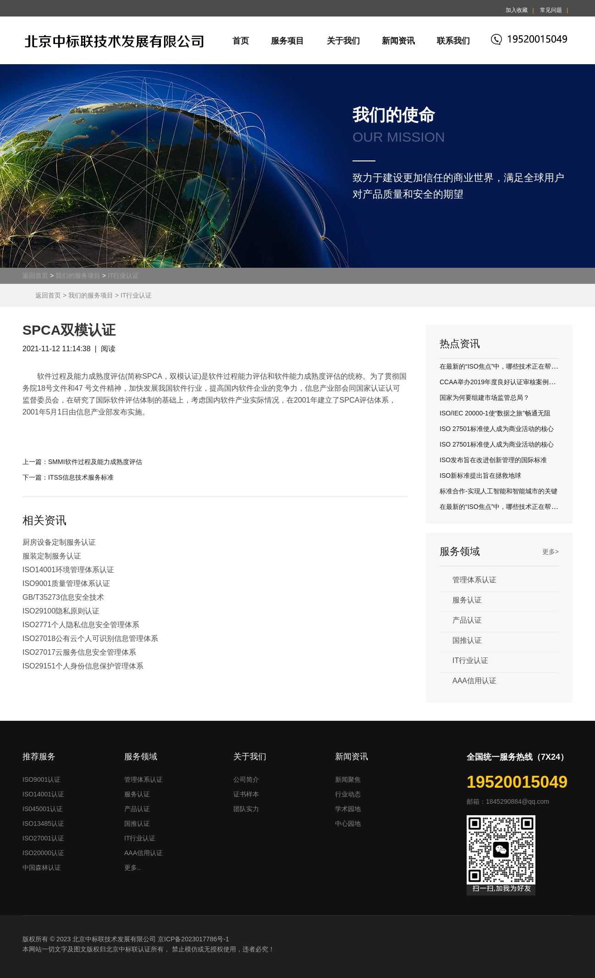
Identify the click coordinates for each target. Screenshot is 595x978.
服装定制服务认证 (51, 556)
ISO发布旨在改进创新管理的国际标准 (493, 460)
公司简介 (246, 779)
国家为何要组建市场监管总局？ (484, 397)
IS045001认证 (42, 808)
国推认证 (467, 640)
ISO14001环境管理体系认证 (68, 570)
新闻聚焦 (348, 779)
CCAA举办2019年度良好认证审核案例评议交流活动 (513, 382)
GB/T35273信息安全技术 (63, 597)
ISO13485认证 (43, 823)
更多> (550, 551)
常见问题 (551, 10)
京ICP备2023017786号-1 (193, 939)
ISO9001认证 (41, 779)
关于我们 (343, 40)
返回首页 (35, 275)
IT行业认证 (123, 275)
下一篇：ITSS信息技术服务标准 (68, 477)
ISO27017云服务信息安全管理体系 (79, 652)
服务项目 (287, 40)
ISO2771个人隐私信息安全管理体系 (80, 625)
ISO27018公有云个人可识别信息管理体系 (90, 638)
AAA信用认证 (474, 681)
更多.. (132, 867)
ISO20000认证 (43, 852)
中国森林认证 (41, 867)
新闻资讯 (398, 40)
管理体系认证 (474, 580)
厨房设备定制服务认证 (59, 542)
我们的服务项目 (77, 275)
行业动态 (348, 794)
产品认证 (467, 620)
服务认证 (467, 600)
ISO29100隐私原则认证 (60, 611)
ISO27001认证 (43, 838)
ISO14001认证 (43, 794)
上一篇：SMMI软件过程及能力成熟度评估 (82, 461)
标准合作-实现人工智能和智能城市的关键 (498, 491)
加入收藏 (517, 10)
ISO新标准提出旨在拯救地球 (480, 475)
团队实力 (246, 808)
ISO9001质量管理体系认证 (66, 583)
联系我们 (453, 40)
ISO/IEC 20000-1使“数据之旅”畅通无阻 (495, 413)
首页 (240, 40)
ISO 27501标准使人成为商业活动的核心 (497, 428)
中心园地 (348, 823)
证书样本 (246, 794)
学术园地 (348, 808)
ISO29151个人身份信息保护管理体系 (82, 666)
